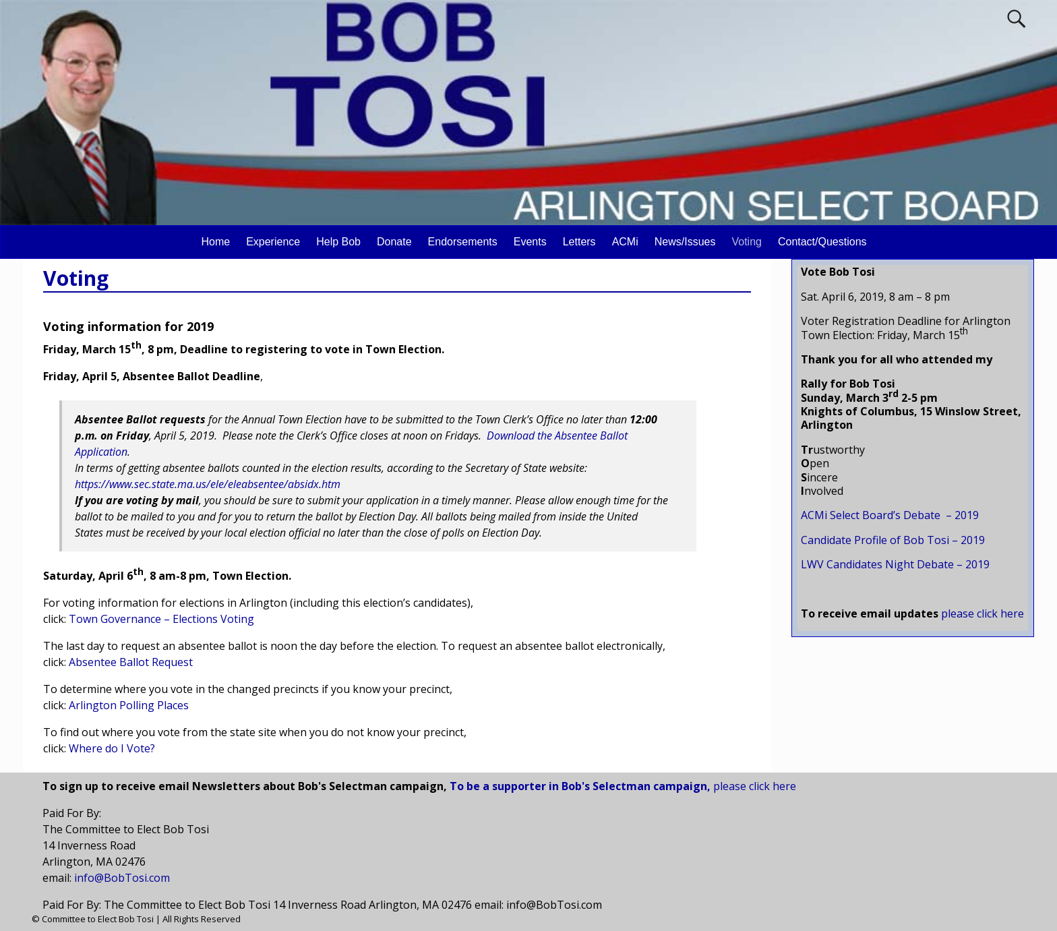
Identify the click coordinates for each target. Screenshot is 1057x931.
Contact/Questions (822, 241)
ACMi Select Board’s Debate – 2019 (890, 515)
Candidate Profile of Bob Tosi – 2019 (893, 540)
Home (215, 241)
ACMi (625, 241)
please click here (754, 786)
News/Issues (685, 241)
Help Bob (338, 241)
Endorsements (462, 241)
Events (530, 241)
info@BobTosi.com (122, 877)
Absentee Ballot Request (131, 662)
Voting (746, 241)
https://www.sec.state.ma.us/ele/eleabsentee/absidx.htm (207, 484)
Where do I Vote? (112, 748)
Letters (579, 241)
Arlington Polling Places (129, 705)
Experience (273, 241)
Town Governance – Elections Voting (161, 618)
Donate (394, 241)
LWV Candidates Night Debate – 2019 (895, 564)
